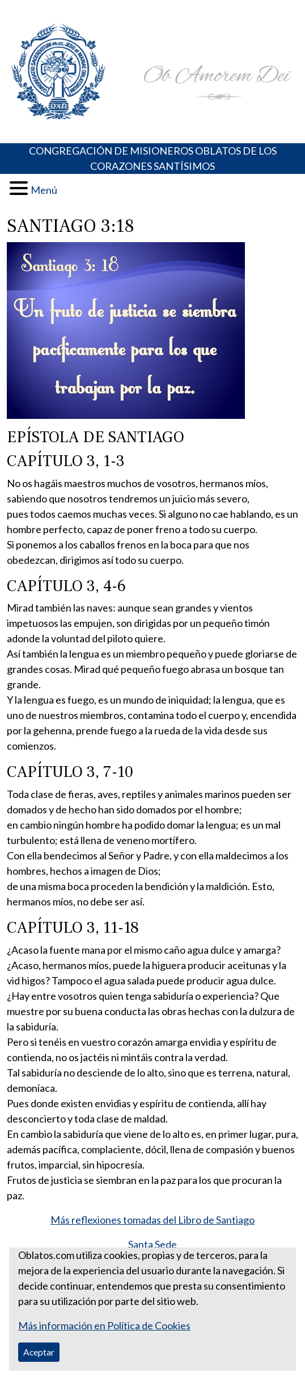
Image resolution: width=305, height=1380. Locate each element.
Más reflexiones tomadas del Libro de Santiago (152, 1219)
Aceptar (38, 1351)
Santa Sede (152, 1244)
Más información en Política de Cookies (104, 1325)
